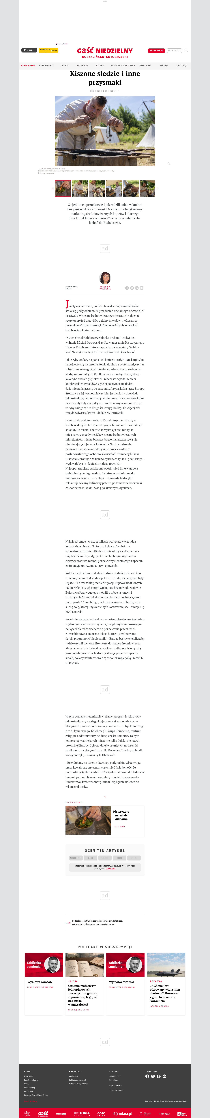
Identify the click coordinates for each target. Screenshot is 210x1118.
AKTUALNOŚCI (46, 64)
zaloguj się (174, 49)
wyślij (142, 285)
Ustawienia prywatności (78, 1082)
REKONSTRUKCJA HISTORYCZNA (83, 923)
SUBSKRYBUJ (156, 49)
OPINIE (64, 64)
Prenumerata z (45, 49)
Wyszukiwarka (186, 48)
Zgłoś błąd (30, 1100)
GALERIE (100, 64)
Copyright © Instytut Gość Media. (156, 1100)
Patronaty (145, 64)
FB (127, 285)
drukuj (137, 285)
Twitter (132, 285)
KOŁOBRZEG (117, 919)
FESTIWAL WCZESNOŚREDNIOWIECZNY (98, 919)
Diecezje (163, 64)
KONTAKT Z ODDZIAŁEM (123, 64)
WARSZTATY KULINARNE (105, 923)
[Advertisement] (105, 23)
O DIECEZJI (181, 64)
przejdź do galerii (105, 89)
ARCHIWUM (82, 64)
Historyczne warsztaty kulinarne (121, 814)
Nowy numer (28, 64)
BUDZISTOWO (77, 919)
